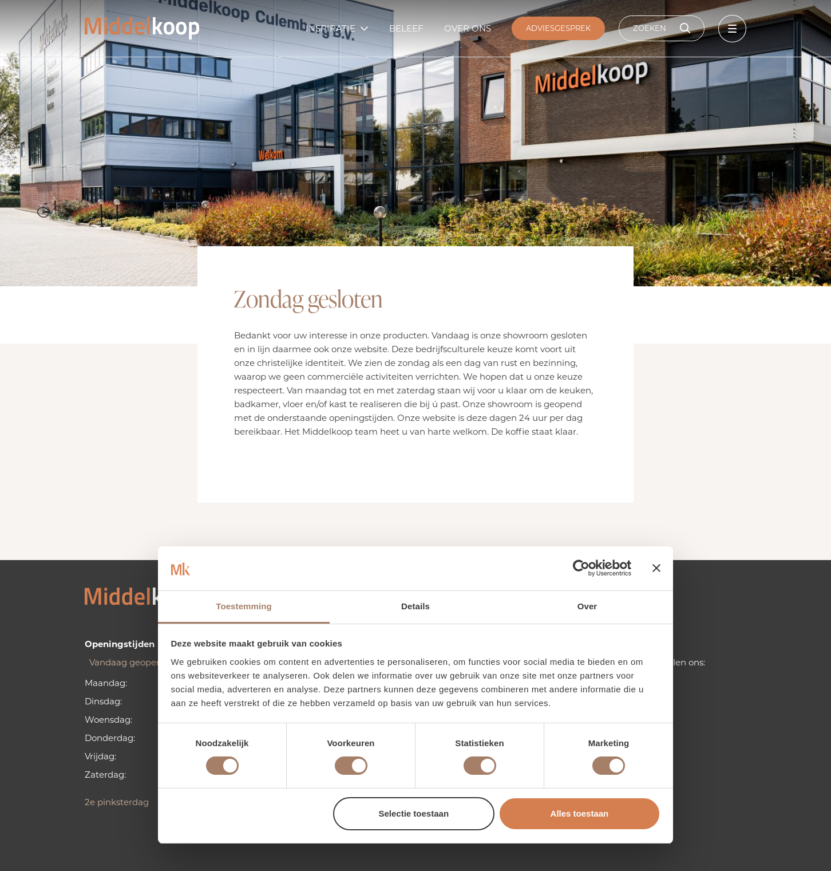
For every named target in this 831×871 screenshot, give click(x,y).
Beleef (406, 28)
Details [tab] (415, 606)
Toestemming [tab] (244, 606)
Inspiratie (330, 28)
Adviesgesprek (558, 28)
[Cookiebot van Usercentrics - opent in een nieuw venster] (581, 568)
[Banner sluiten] (656, 568)
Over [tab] (587, 606)
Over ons (467, 28)
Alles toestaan (580, 813)
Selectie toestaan (414, 813)
